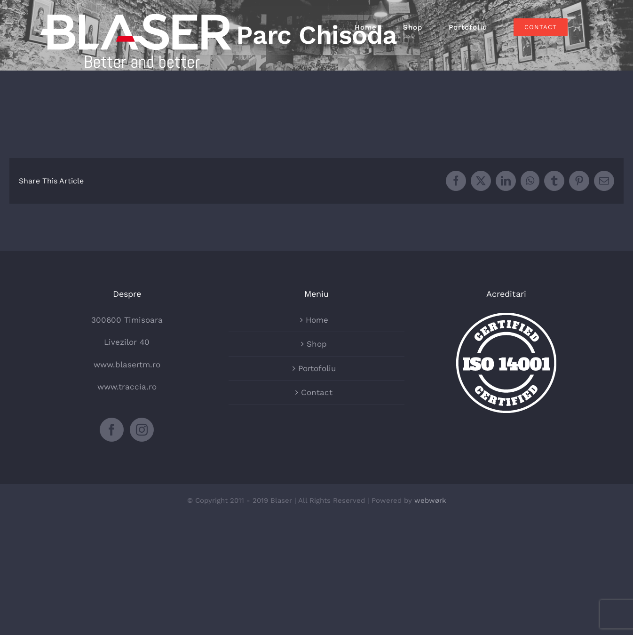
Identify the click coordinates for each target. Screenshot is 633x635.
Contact (316, 392)
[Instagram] (142, 430)
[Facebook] (112, 430)
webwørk (430, 500)
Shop (317, 344)
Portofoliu (317, 368)
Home (317, 320)
